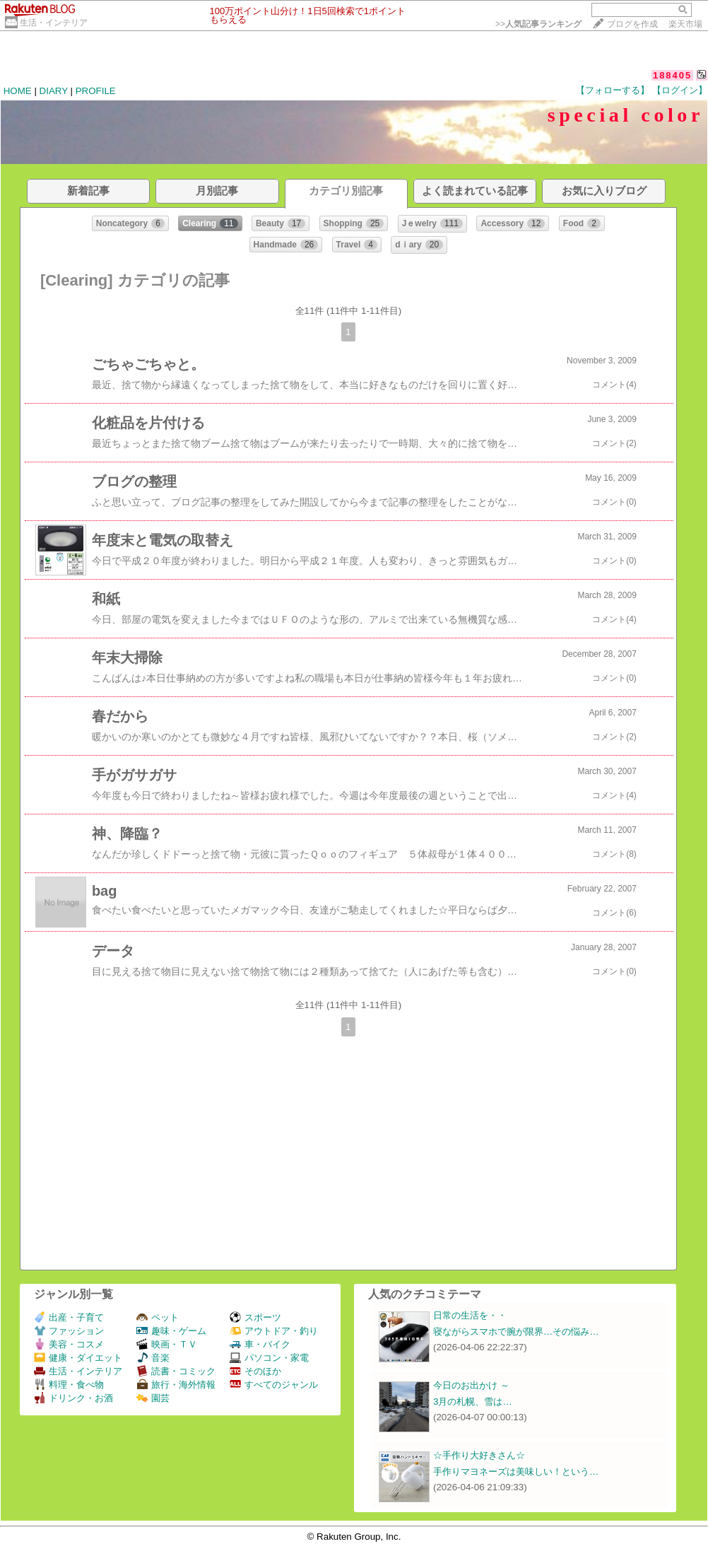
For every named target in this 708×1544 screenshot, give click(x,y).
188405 (672, 75)
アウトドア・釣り (274, 1331)
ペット (157, 1317)
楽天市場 (685, 24)
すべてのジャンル (274, 1384)
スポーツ (255, 1317)
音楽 (153, 1357)
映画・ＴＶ (166, 1344)
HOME (18, 91)
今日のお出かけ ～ (471, 1385)
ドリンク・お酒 (73, 1398)
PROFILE (96, 91)
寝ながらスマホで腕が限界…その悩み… (516, 1331)
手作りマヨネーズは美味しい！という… (515, 1471)
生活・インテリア (54, 23)
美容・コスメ (69, 1344)
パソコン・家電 (269, 1357)
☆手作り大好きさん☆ (479, 1455)
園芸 (153, 1398)
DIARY (54, 91)
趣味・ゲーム (171, 1331)
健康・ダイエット (78, 1357)
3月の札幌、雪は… (472, 1401)
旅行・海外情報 (176, 1384)
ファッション (69, 1331)
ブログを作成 (632, 24)
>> (538, 24)
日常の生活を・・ (470, 1315)
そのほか (255, 1371)
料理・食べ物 (69, 1384)
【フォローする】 (612, 90)
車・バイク (260, 1344)
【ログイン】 (679, 90)
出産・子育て (69, 1317)
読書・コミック (176, 1371)
